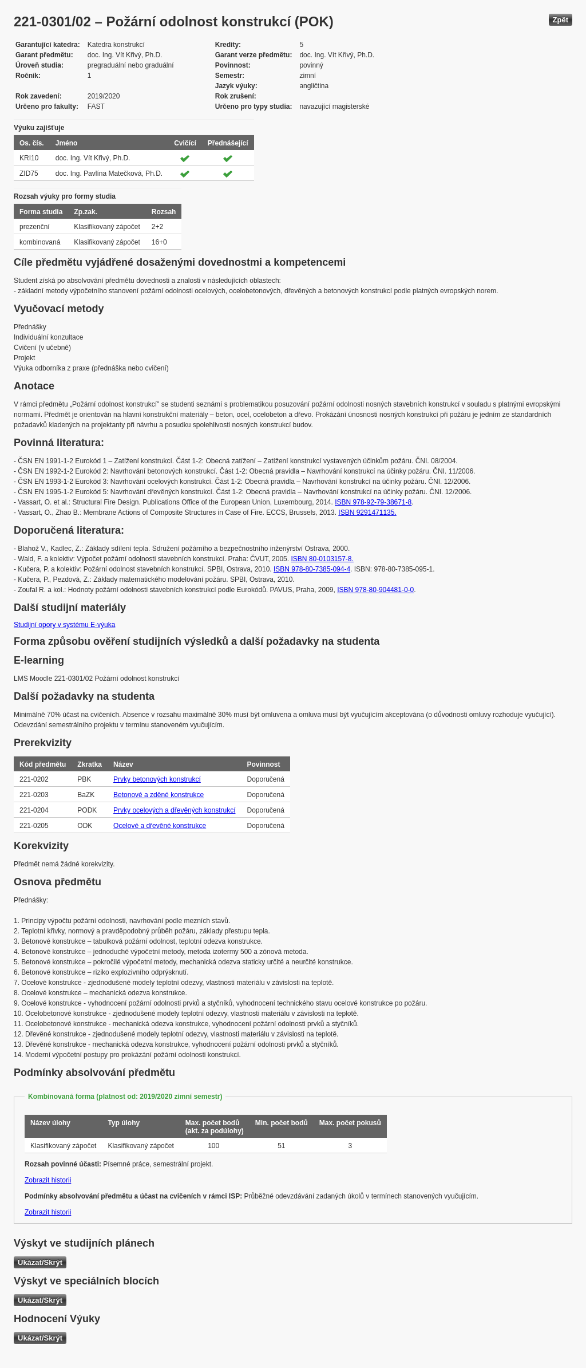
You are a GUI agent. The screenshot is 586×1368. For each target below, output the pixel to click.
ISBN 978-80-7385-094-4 (312, 569)
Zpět (560, 19)
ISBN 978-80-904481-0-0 (375, 590)
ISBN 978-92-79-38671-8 (373, 502)
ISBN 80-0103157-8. (322, 559)
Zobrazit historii (48, 1180)
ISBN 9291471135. (367, 512)
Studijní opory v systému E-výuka (64, 625)
